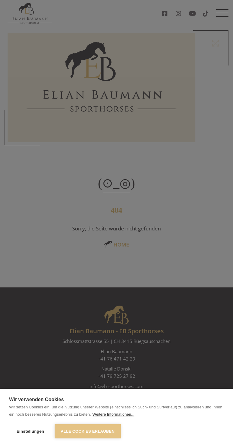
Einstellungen (30, 431)
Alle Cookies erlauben (88, 431)
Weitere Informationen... (114, 414)
